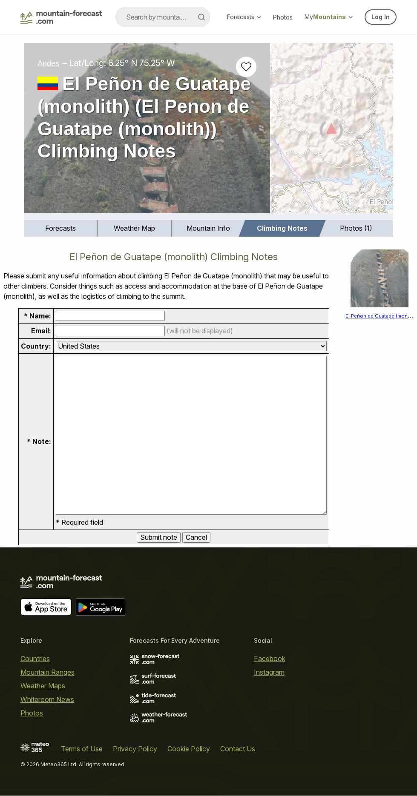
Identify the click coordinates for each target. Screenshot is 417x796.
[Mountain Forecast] (61, 17)
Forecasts (244, 16)
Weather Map (134, 228)
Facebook (269, 658)
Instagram (269, 672)
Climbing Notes (282, 228)
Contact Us (237, 749)
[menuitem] (61, 228)
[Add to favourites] (246, 67)
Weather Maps (42, 685)
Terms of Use (82, 749)
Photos (283, 17)
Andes (48, 63)
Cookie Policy (188, 749)
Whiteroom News (47, 699)
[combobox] (162, 17)
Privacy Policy (135, 749)
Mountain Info (208, 228)
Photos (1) (356, 228)
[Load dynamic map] (331, 131)
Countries (35, 658)
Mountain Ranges (47, 672)
